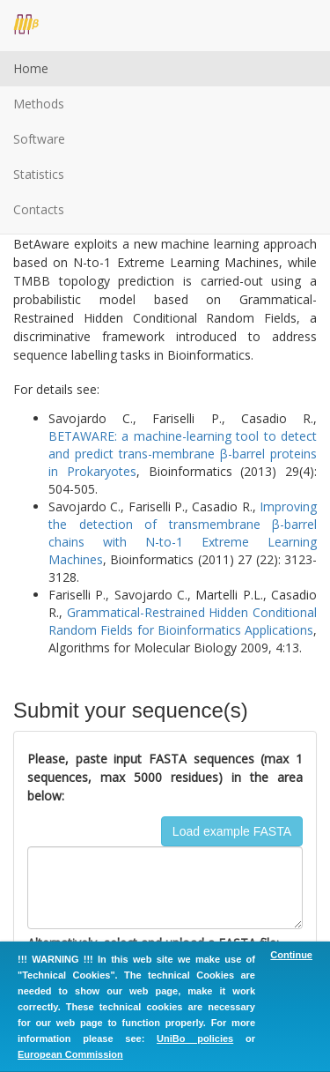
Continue (291, 954)
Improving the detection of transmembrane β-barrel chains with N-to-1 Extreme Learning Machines (182, 533)
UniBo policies (195, 1038)
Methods (38, 103)
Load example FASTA (231, 831)
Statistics (38, 174)
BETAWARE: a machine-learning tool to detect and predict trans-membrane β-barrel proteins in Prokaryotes (182, 454)
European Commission (70, 1054)
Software (39, 138)
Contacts (38, 209)
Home (30, 68)
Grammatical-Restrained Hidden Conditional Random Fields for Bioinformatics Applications (182, 621)
